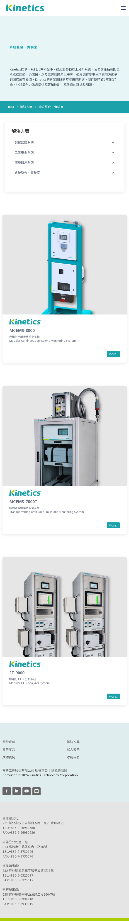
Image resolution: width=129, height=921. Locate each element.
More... (113, 356)
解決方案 (73, 741)
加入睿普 (73, 749)
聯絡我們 (73, 757)
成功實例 (8, 757)
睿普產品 (8, 749)
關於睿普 (8, 741)
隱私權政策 (59, 770)
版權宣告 (41, 770)
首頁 (11, 107)
